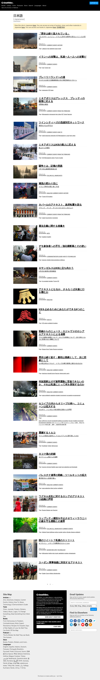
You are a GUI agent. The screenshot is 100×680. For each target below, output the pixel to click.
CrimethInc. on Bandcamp (94, 620)
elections (44, 373)
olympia (49, 467)
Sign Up (93, 609)
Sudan (44, 573)
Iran (48, 48)
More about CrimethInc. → (54, 617)
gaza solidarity (46, 395)
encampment (76, 395)
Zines (5, 609)
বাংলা (20, 661)
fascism (69, 114)
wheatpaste (72, 553)
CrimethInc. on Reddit (86, 624)
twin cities (58, 114)
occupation (70, 395)
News (22, 602)
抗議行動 (58, 424)
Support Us (94, 3)
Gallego (25, 665)
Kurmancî (6, 668)
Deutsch (23, 647)
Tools (14, 5)
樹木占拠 (47, 424)
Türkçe (23, 656)
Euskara (17, 656)
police (53, 158)
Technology (72, 256)
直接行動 (63, 424)
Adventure (50, 550)
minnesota (52, 114)
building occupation (62, 421)
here (34, 25)
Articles (6, 597)
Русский (6, 651)
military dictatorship (54, 573)
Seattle (53, 467)
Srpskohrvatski (22, 658)
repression (45, 90)
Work (17, 623)
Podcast (6, 633)
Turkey (51, 349)
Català (17, 665)
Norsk (12, 668)
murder (61, 158)
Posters (16, 609)
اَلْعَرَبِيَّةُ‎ (15, 661)
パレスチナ (42, 424)
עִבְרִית (10, 663)
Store (26, 5)
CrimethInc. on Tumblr (90, 620)
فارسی (5, 658)
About (44, 5)
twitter (50, 553)
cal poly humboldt (52, 421)
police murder (58, 532)
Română (10, 661)
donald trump (51, 373)
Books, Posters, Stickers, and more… (15, 642)
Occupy (71, 421)
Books (4, 5)
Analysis (49, 193)
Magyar (11, 656)
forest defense (50, 532)
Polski (12, 651)
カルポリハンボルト (69, 422)
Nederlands (12, 658)
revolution (55, 218)
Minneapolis (45, 114)
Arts (48, 233)
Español (11, 647)
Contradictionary (8, 623)
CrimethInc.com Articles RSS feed (90, 624)
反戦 (76, 422)
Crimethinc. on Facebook (75, 620)
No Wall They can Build (21, 635)
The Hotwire (7, 637)
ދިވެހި (21, 665)
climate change (70, 532)
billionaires (45, 553)
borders (50, 196)
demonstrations (55, 260)
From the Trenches (63, 111)
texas (51, 90)
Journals (11, 609)
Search (31, 5)
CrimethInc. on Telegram (71, 624)
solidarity (50, 323)
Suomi (24, 651)
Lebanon (44, 48)
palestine (52, 48)
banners (44, 260)
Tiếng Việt (11, 665)
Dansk (5, 663)
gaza (56, 48)
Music (10, 612)
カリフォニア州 (59, 422)
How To (59, 132)
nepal (43, 218)
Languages (37, 5)
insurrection (48, 218)
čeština (5, 656)
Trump (46, 67)
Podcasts (20, 5)
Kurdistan (44, 446)
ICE (49, 90)
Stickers (23, 609)
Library (9, 5)
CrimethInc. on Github (86, 620)
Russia (55, 349)
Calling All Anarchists (54, 175)
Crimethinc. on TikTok (75, 624)
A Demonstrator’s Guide (54, 256)
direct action (53, 488)
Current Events (52, 45)
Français (6, 649)
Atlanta (44, 532)
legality (49, 237)
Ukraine (48, 510)
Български (9, 654)
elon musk (55, 553)
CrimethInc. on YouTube (82, 624)
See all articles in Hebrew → (11, 7)
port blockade (73, 467)
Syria (47, 349)
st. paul (67, 135)
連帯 (52, 424)
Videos (5, 612)
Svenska (26, 661)
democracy (55, 446)
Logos (15, 612)
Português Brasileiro (16, 649)
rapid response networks (49, 135)
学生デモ (81, 422)
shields (49, 260)
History (59, 45)
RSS (10, 597)
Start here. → (58, 626)
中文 (15, 654)
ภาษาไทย (16, 663)
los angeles (45, 281)
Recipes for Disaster (18, 626)
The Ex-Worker (8, 635)
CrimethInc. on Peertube (79, 624)
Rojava (44, 349)
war (49, 67)
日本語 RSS (61, 27)
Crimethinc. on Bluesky (82, 620)
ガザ (53, 422)
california (44, 421)
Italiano (17, 647)
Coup (47, 573)
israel (59, 48)
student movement (61, 395)
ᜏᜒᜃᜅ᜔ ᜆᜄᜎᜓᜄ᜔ (20, 668)
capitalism (61, 553)
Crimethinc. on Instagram (79, 620)
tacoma (44, 467)
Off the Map (14, 630)
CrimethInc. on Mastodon (71, 620)
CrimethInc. (7, 3)
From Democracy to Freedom (13, 621)
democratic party (64, 373)
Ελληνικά (17, 651)
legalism (44, 237)
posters (66, 553)
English (5, 647)
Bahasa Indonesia (24, 654)
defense (62, 260)
